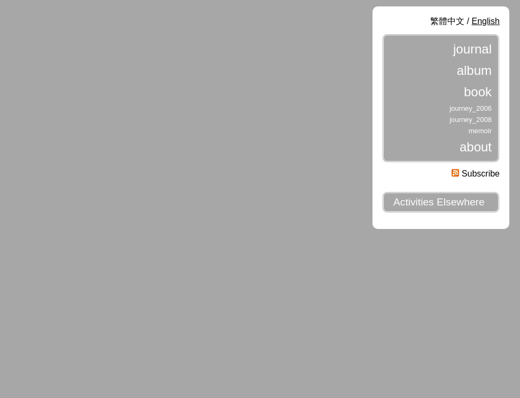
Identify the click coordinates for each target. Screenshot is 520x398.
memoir (480, 131)
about (476, 147)
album (474, 70)
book (478, 92)
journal (472, 49)
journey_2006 (470, 108)
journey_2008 (470, 120)
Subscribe (476, 173)
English (486, 21)
